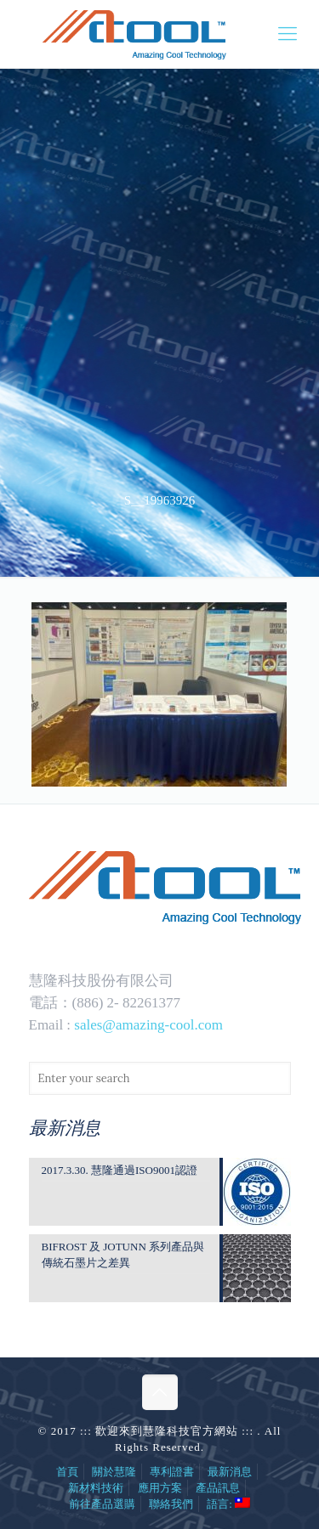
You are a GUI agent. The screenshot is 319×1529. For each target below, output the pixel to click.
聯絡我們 (171, 1504)
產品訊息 (218, 1487)
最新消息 (230, 1471)
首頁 (67, 1471)
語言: (228, 1504)
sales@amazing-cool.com (148, 1025)
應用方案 (160, 1487)
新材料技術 (95, 1487)
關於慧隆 (114, 1471)
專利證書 (172, 1471)
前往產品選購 (102, 1504)
